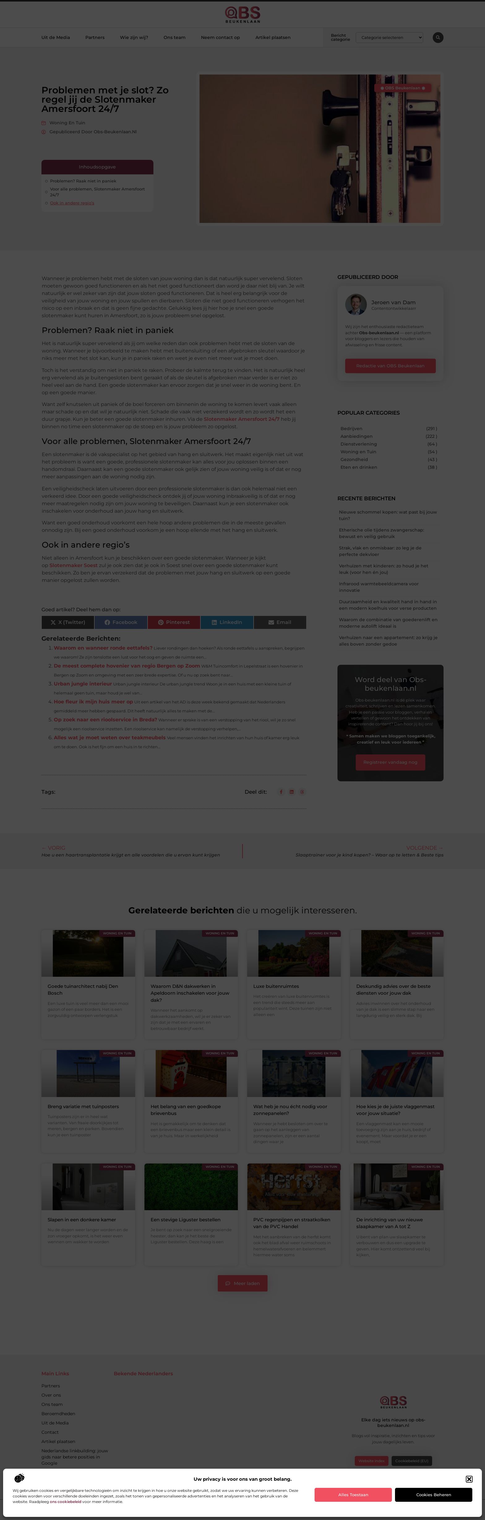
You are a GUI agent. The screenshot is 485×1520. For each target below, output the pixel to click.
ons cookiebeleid (65, 1501)
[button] (469, 1479)
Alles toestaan (353, 1494)
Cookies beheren (433, 1494)
